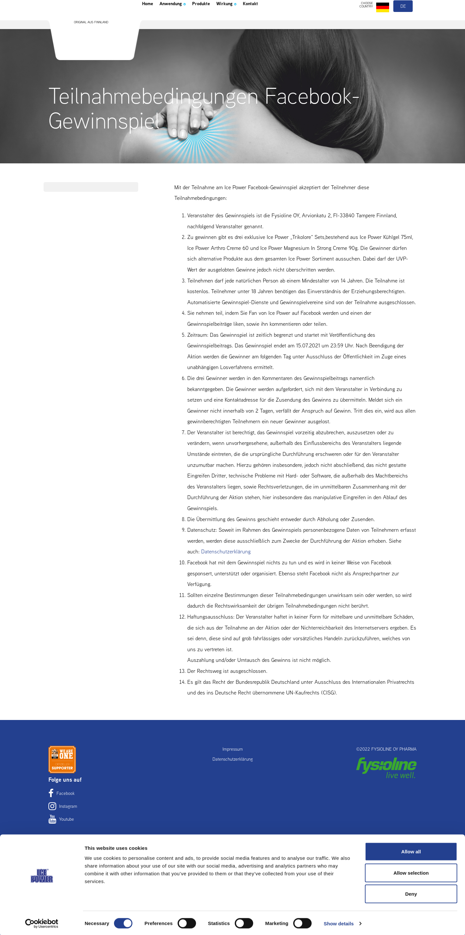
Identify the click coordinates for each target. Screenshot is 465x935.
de (403, 22)
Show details (339, 922)
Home (150, 20)
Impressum (232, 749)
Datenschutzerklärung (226, 551)
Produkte (219, 20)
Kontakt (281, 20)
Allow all (411, 850)
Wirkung (250, 20)
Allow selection (411, 871)
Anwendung (182, 20)
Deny (411, 892)
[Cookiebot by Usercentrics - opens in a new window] (42, 922)
